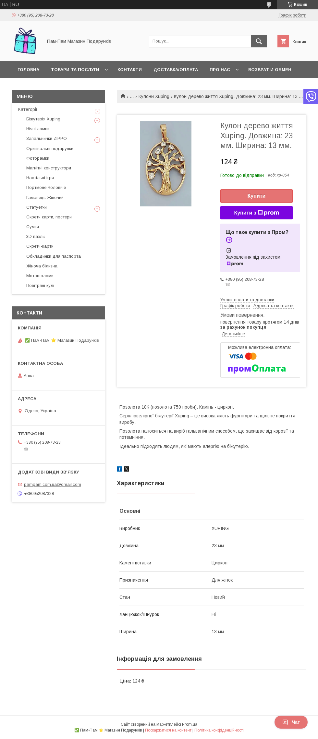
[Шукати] (259, 41)
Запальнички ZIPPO (46, 138)
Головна (28, 69)
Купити (257, 196)
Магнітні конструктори (48, 168)
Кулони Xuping (154, 96)
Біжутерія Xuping (43, 119)
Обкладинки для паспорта (53, 256)
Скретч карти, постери (49, 217)
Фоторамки (37, 158)
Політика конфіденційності (219, 730)
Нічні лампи (38, 128)
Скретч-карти (40, 246)
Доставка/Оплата (175, 69)
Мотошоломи (40, 275)
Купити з (256, 213)
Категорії (27, 109)
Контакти (129, 69)
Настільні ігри (40, 177)
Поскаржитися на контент (168, 730)
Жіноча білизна (41, 266)
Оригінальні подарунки (49, 148)
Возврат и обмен (269, 69)
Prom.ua (189, 724)
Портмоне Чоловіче (46, 187)
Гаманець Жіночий (45, 197)
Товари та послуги (75, 69)
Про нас (220, 69)
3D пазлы (35, 236)
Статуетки (36, 207)
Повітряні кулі (40, 285)
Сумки (32, 226)
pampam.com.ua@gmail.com (52, 484)
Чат (291, 722)
